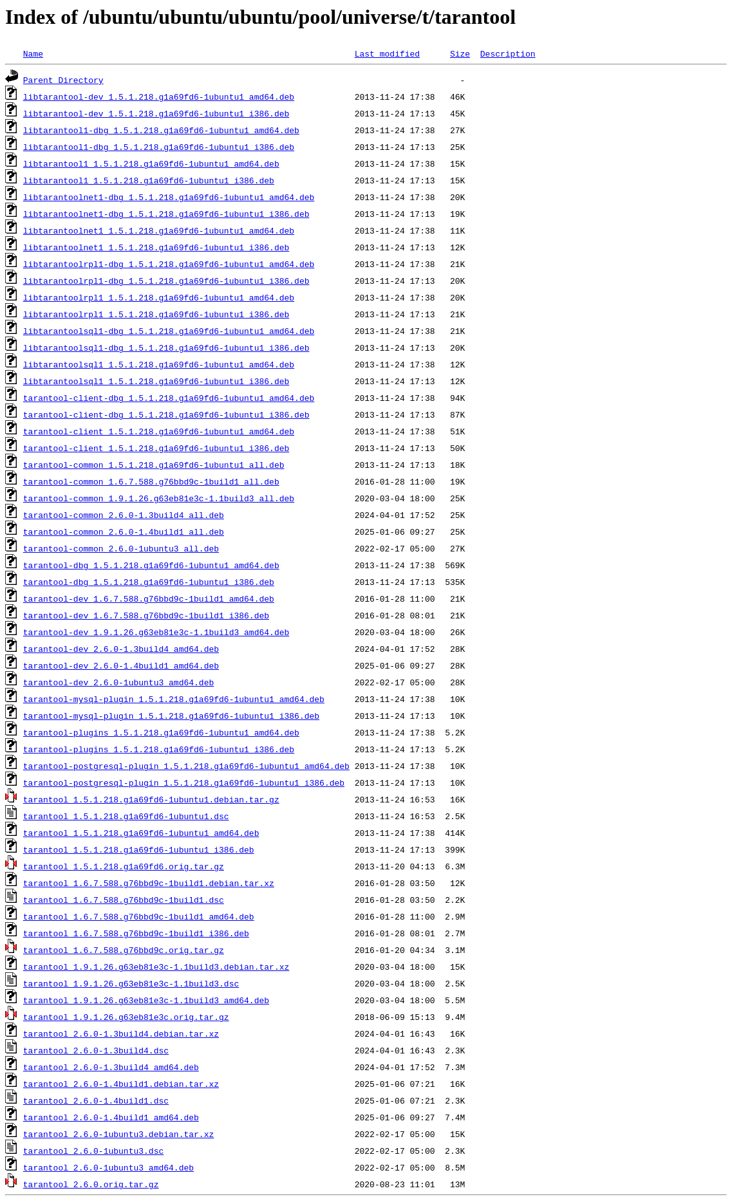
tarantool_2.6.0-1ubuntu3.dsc (93, 1150)
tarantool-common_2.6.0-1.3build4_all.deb (123, 515)
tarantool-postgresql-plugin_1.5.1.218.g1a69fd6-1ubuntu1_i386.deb (183, 782)
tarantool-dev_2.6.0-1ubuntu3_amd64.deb (118, 682)
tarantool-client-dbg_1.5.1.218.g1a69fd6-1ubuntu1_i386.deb (166, 414)
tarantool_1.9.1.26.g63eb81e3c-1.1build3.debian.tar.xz (156, 966)
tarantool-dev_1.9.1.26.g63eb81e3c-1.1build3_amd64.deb (156, 632)
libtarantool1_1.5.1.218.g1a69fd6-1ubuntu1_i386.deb (148, 180)
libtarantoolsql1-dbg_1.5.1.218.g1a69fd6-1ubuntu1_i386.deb (166, 347)
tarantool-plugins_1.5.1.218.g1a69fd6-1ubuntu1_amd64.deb (161, 732)
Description (508, 53)
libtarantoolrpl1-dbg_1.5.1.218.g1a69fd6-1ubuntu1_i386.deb (166, 280)
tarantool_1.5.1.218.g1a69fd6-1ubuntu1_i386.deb (138, 849)
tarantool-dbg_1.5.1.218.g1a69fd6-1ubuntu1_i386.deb (148, 582)
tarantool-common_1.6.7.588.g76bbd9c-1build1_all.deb (151, 481)
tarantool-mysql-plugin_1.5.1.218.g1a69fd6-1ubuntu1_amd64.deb (173, 699)
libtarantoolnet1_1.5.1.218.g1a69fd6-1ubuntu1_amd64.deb (158, 230)
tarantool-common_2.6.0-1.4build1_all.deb (123, 531)
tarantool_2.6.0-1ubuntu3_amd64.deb (108, 1167)
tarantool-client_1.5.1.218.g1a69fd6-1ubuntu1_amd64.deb (158, 431)
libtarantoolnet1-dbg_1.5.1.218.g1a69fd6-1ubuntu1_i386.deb (166, 213)
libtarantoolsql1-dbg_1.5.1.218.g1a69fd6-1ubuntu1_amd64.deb (168, 331)
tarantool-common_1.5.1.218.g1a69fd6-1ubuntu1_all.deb (154, 464)
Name (33, 53)
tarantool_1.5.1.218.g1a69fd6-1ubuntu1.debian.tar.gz (151, 799)
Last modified (387, 53)
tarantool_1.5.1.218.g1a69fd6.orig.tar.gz (123, 866)
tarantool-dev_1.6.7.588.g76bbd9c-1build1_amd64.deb (148, 598)
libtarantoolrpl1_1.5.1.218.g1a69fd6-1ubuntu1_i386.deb (156, 314)
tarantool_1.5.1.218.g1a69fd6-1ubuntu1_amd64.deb (141, 832)
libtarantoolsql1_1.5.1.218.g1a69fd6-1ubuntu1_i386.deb (156, 381)
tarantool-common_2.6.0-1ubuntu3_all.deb (121, 548)
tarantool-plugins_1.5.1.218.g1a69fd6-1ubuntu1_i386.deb (158, 749)
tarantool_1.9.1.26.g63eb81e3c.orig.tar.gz (126, 1017)
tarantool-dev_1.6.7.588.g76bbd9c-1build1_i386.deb (146, 615)
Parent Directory (63, 80)
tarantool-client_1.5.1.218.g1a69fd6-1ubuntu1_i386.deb (156, 448)
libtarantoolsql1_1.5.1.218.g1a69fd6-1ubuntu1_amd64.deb (158, 364)
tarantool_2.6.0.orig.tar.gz (91, 1184)
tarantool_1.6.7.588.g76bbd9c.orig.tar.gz (123, 950)
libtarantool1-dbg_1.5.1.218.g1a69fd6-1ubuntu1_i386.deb (158, 147)
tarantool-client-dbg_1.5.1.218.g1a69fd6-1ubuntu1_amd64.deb (168, 397)
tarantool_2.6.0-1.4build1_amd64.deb (111, 1117)
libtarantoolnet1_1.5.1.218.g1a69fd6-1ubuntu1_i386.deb (156, 247)
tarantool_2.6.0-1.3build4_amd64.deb (111, 1067)
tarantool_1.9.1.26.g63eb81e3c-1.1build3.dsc (131, 983)
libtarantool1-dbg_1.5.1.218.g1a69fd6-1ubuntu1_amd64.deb (161, 130)
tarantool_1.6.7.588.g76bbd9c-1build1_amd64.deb (138, 916)
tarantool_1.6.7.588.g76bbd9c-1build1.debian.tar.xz (148, 883)
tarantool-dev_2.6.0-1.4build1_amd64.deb (121, 665)
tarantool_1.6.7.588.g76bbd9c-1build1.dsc (123, 899)
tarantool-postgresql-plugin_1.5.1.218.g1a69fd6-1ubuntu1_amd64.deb (186, 766)
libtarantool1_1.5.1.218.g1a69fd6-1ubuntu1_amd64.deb (151, 163)
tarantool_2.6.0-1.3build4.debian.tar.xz (121, 1033)
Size (460, 53)
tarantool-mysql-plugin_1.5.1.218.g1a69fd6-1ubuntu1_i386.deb (171, 715)
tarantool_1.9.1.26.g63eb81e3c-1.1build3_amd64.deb (146, 1000)
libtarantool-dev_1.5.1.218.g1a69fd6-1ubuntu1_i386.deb (156, 113)
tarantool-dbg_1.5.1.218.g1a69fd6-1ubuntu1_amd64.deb (151, 565)
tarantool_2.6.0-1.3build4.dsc (96, 1050)
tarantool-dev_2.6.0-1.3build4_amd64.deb (121, 648)
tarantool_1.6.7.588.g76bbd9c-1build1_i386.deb (136, 933)
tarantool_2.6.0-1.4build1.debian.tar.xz (121, 1083)
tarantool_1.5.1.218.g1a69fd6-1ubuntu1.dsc (126, 816)
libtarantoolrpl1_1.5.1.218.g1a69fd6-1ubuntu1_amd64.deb (158, 297)
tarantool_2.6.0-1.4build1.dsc (96, 1100)
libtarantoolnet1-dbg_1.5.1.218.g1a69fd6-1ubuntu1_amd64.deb (168, 197)
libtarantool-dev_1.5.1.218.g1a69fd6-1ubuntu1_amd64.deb (158, 96)
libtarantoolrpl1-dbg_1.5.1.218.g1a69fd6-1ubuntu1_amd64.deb (168, 264)
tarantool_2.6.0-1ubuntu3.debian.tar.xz (118, 1134)
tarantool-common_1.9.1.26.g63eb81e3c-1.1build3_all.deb (158, 498)
